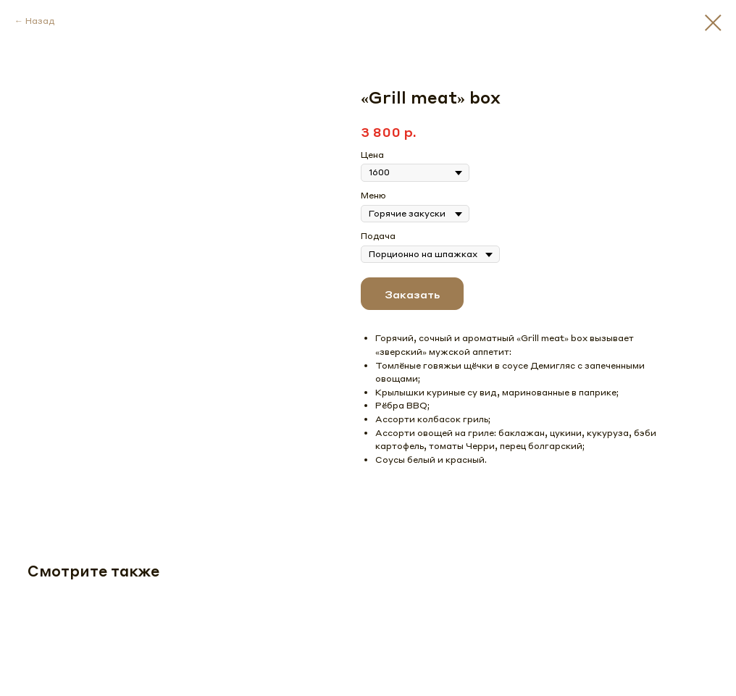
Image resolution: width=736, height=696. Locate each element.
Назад (39, 20)
